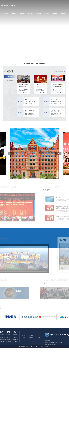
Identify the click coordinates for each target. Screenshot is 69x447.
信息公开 (63, 13)
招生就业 (39, 13)
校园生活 (47, 13)
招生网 (65, 4)
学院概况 (14, 13)
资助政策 (55, 13)
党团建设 (6, 13)
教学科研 (30, 13)
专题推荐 (38, 335)
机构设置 (31, 335)
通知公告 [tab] (10, 80)
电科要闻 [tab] (10, 76)
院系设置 (22, 13)
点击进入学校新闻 (59, 72)
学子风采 (31, 337)
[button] (11, 153)
